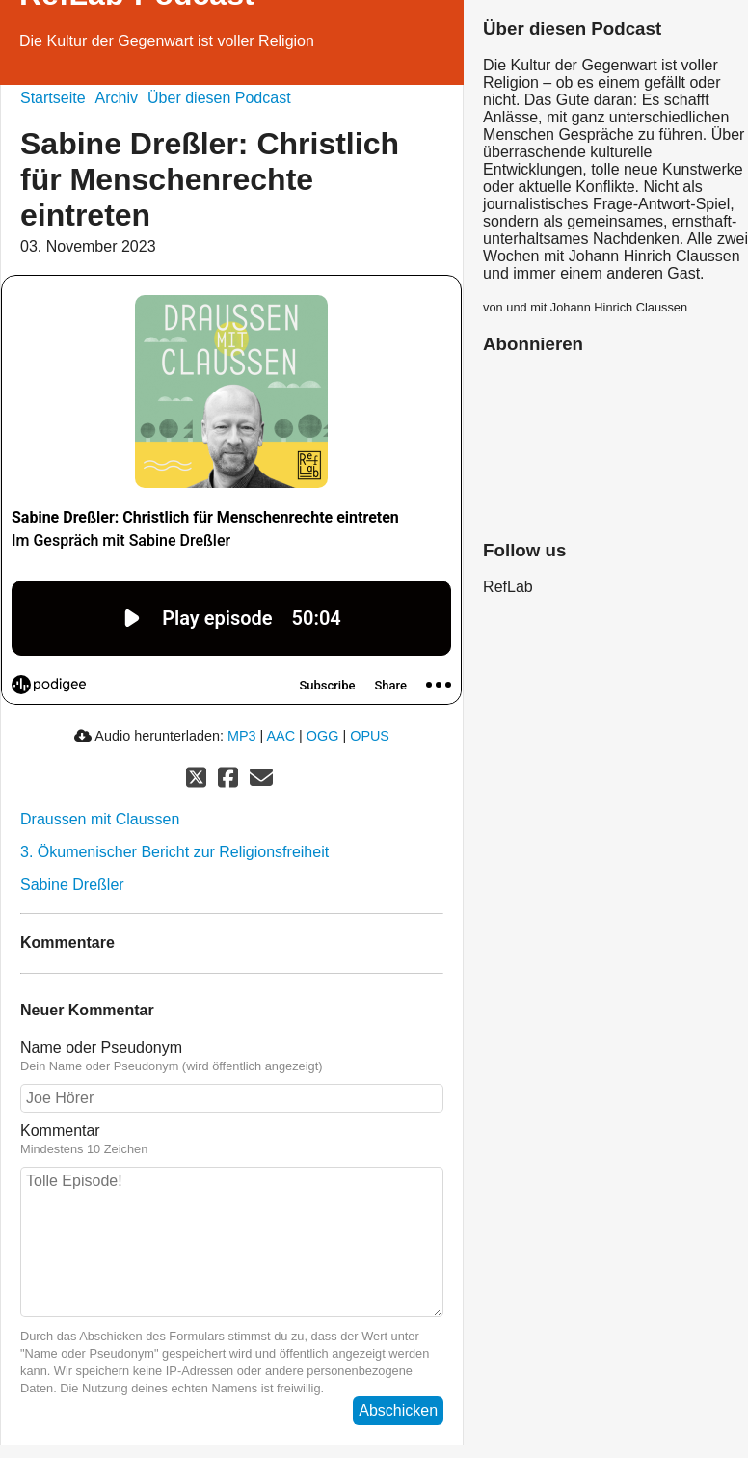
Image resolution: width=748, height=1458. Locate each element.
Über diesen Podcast (219, 98)
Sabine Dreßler (72, 885)
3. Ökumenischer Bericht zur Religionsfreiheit (174, 852)
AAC (281, 735)
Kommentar (231, 1139)
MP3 (241, 735)
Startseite (53, 98)
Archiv (116, 98)
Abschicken (398, 1410)
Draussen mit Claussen (99, 819)
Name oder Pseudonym (231, 1057)
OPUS (369, 735)
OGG (323, 735)
